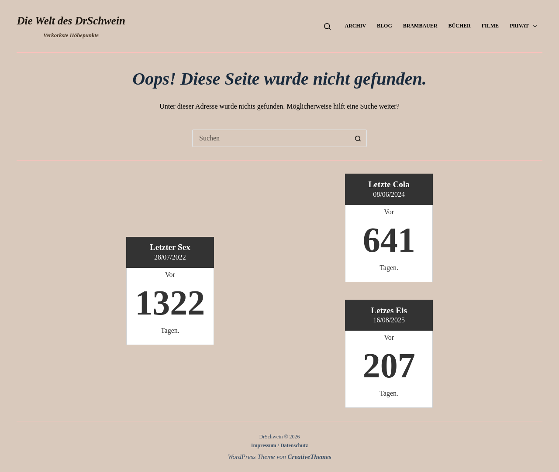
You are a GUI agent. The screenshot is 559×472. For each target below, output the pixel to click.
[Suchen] (327, 26)
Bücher (459, 26)
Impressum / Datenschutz (279, 445)
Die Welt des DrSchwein (71, 21)
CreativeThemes (309, 456)
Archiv (355, 26)
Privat (525, 26)
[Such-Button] (358, 138)
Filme (490, 26)
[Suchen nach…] (270, 138)
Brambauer (420, 26)
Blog (384, 26)
